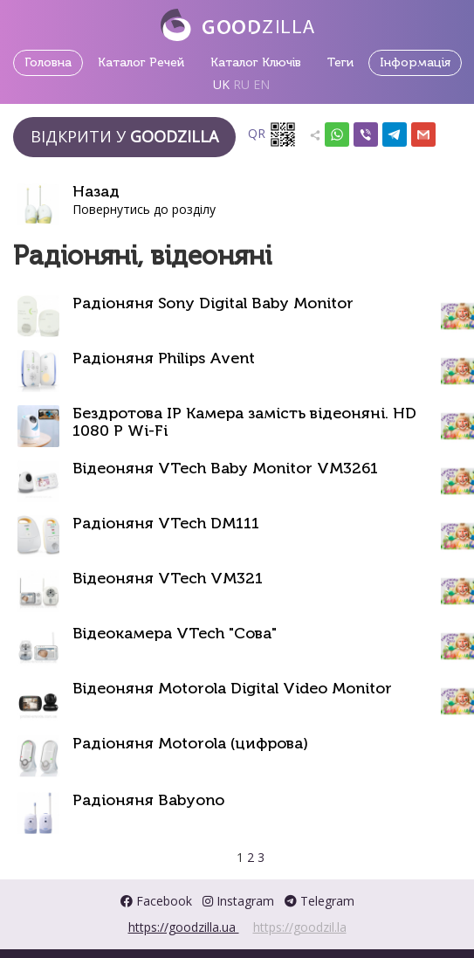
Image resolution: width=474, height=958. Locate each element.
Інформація (415, 62)
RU (241, 84)
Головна (48, 62)
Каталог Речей (141, 62)
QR (272, 134)
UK (221, 84)
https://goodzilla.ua (183, 927)
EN (261, 84)
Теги (340, 62)
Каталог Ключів (255, 62)
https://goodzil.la (300, 927)
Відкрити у (124, 136)
